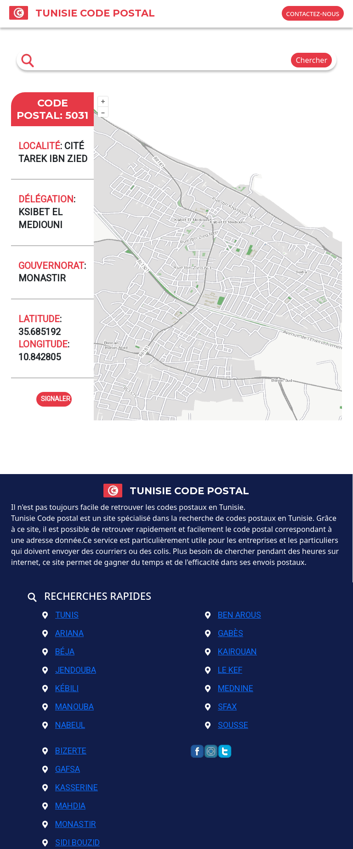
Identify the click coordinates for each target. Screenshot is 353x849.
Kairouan (231, 651)
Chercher (311, 60)
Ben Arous (233, 615)
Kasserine (70, 787)
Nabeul (63, 725)
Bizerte (64, 750)
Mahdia (63, 805)
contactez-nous (312, 13)
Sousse (226, 725)
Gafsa (61, 769)
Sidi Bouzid (71, 842)
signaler (55, 397)
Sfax (221, 706)
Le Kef (223, 670)
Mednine (229, 688)
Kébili (60, 688)
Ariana (63, 633)
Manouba (68, 706)
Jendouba (69, 670)
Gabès (224, 633)
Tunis (60, 615)
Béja (58, 651)
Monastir (69, 824)
